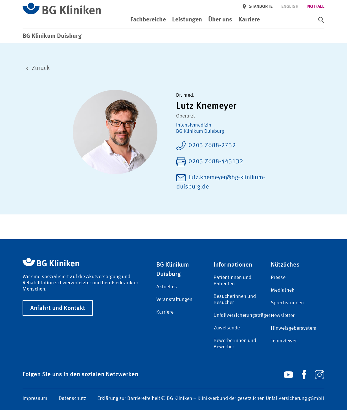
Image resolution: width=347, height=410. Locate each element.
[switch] (321, 20)
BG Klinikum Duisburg (200, 131)
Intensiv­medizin (193, 125)
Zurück (36, 68)
